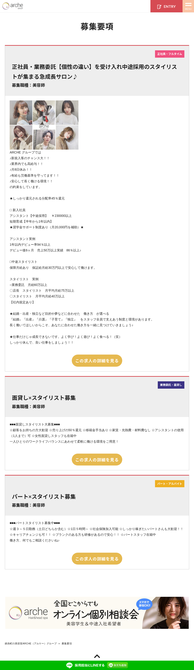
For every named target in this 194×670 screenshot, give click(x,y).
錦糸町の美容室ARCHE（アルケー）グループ (31, 643)
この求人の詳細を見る (97, 360)
